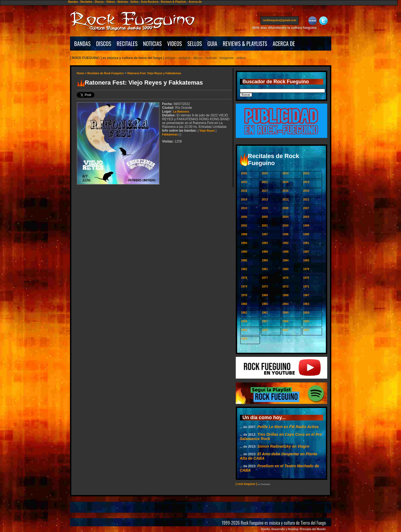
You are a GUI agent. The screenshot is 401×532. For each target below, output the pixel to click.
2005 (265, 216)
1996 (286, 234)
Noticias (122, 1)
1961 (265, 312)
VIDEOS (174, 43)
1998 (244, 234)
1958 (244, 321)
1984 (286, 260)
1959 (306, 312)
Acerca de (195, 1)
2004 (286, 216)
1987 (306, 251)
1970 (244, 295)
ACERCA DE (284, 43)
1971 (306, 286)
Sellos (134, 1)
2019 (306, 182)
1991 (306, 243)
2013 (265, 199)
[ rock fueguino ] (246, 483)
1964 (286, 303)
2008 (286, 208)
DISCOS (103, 43)
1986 (244, 260)
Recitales (86, 1)
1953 (265, 330)
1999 (306, 225)
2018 (244, 190)
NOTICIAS (152, 43)
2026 (244, 173)
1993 (265, 243)
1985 (265, 260)
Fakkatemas (170, 134)
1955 (306, 321)
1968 (286, 295)
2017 (265, 190)
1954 (244, 330)
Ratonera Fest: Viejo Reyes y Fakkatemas (154, 73)
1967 (306, 295)
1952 (286, 330)
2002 (244, 225)
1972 (286, 286)
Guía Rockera (149, 1)
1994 (244, 243)
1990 (244, 251)
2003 (306, 216)
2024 (286, 173)
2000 (286, 225)
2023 (306, 173)
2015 (306, 190)
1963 (306, 303)
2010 (244, 208)
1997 (265, 234)
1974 (244, 286)
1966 (244, 303)
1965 (265, 303)
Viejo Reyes (207, 130)
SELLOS (194, 43)
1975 (306, 277)
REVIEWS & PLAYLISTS (245, 43)
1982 (244, 269)
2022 (244, 182)
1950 (244, 338)
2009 (265, 208)
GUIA (212, 43)
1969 (265, 295)
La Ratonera (181, 111)
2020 (286, 182)
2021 (265, 182)
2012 (286, 199)
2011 (306, 199)
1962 (244, 312)
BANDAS (82, 43)
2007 (306, 208)
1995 (306, 234)
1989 (265, 251)
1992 (286, 243)
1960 (286, 312)
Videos (110, 1)
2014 (244, 199)
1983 (306, 260)
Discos (99, 1)
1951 (306, 330)
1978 (244, 277)
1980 (286, 269)
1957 (265, 321)
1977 (265, 277)
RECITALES (127, 43)
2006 (244, 216)
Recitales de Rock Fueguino (105, 73)
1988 (286, 251)
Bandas (73, 1)
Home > (82, 73)
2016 (286, 190)
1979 (306, 269)
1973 (265, 286)
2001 (265, 225)
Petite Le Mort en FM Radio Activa (288, 427)
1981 (265, 269)
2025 (265, 173)
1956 (286, 321)
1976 (286, 277)
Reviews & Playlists (173, 1)
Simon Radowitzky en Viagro (283, 446)
